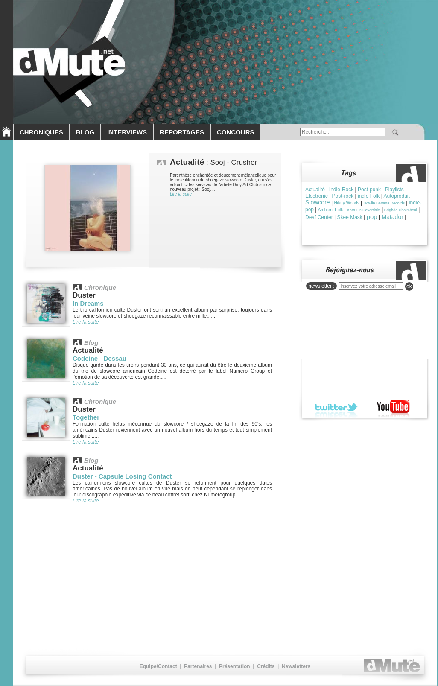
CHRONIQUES (41, 132)
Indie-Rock (341, 190)
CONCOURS (235, 132)
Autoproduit (396, 196)
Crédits (265, 666)
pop (372, 216)
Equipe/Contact (158, 666)
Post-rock (342, 196)
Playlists (394, 190)
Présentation (234, 666)
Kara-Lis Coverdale (363, 210)
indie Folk (369, 196)
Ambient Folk (330, 209)
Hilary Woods (346, 203)
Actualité (315, 190)
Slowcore (317, 202)
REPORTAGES (182, 132)
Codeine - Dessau (99, 358)
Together (86, 417)
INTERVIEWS (127, 132)
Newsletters (296, 666)
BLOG (85, 132)
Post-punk (369, 190)
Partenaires (198, 666)
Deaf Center (319, 217)
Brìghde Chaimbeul (400, 210)
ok (409, 286)
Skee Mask (349, 217)
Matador (392, 216)
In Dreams (88, 303)
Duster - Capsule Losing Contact (122, 476)
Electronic (316, 196)
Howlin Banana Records (384, 203)
